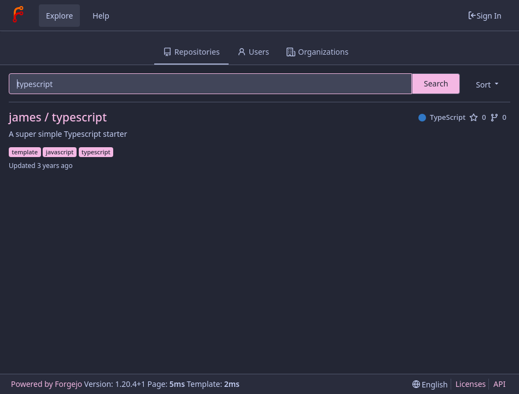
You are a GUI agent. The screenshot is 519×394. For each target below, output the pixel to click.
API (499, 384)
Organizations (317, 52)
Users (253, 52)
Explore (59, 15)
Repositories (191, 52)
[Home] (18, 15)
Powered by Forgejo (46, 384)
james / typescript (58, 117)
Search (436, 83)
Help (100, 15)
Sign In (484, 15)
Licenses (471, 384)
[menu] (488, 84)
